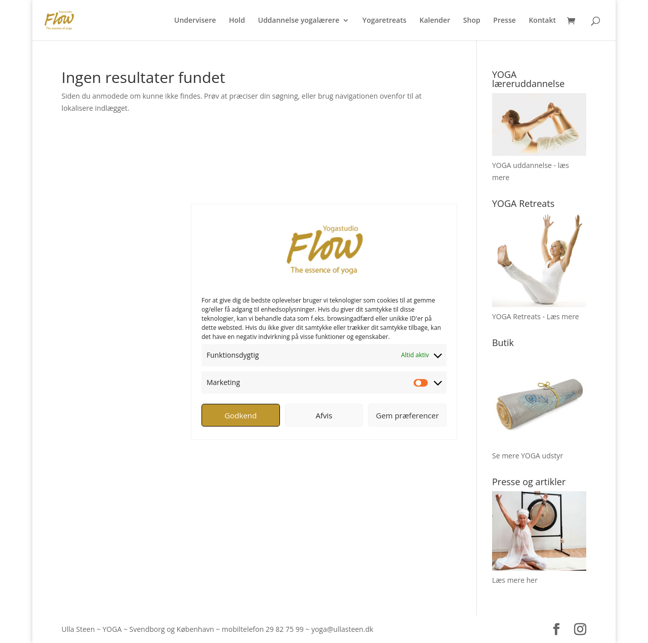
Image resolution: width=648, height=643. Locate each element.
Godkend (240, 415)
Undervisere (195, 21)
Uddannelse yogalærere (298, 21)
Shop (471, 21)
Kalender (434, 21)
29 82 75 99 (285, 629)
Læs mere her (515, 580)
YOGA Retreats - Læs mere (535, 316)
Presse (504, 21)
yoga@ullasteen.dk (342, 629)
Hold (237, 21)
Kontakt (542, 21)
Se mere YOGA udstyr (527, 455)
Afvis (324, 415)
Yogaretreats (384, 21)
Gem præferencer (407, 415)
